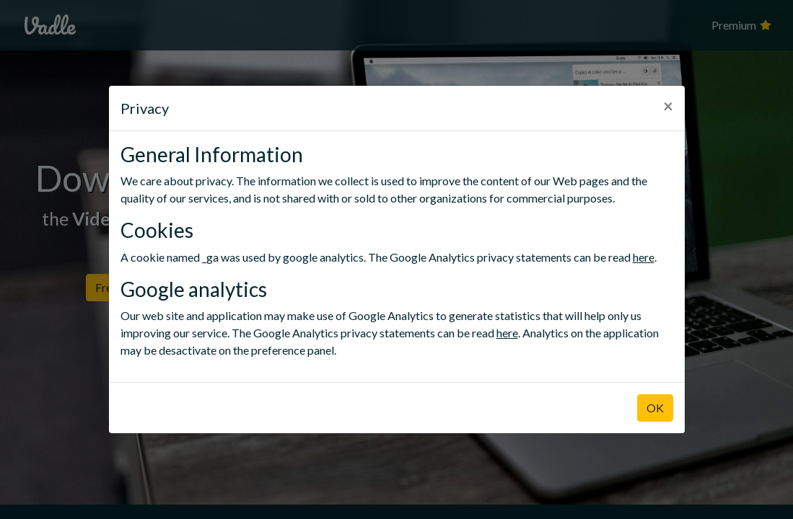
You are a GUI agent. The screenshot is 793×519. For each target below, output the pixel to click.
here (643, 257)
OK (655, 407)
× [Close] (668, 105)
